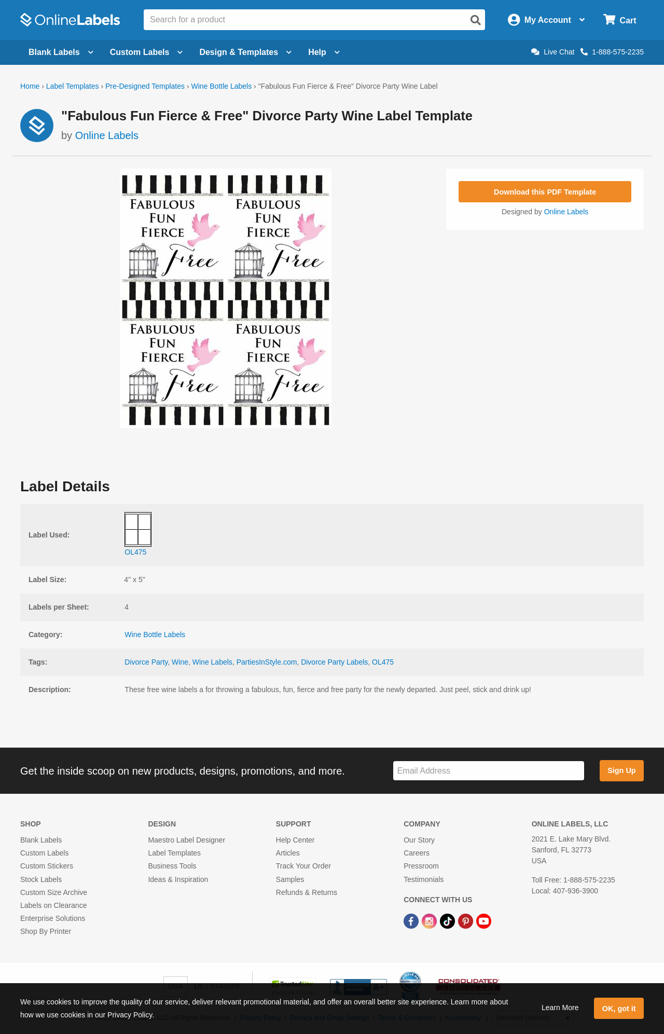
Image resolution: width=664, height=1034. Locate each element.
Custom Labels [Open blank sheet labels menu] (146, 52)
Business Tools (172, 866)
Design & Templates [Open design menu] (245, 52)
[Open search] (475, 20)
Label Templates (72, 86)
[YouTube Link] (483, 920)
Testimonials (424, 879)
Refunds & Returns (306, 892)
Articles (288, 853)
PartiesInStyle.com (267, 662)
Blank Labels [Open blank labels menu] (61, 52)
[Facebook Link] (412, 920)
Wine (180, 662)
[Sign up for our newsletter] (488, 770)
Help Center (295, 840)
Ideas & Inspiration (178, 879)
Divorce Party (146, 662)
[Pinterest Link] (466, 920)
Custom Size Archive (53, 892)
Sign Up (621, 770)
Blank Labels (41, 840)
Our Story (419, 840)
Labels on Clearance (53, 905)
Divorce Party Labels (334, 662)
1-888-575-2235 (612, 52)
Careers (417, 853)
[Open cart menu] (620, 20)
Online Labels (107, 135)
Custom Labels (44, 853)
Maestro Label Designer (186, 840)
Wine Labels (212, 662)
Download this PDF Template (545, 192)
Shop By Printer (45, 931)
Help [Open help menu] (324, 52)
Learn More (560, 1007)
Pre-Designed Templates (145, 86)
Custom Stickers (46, 866)
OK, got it (619, 1008)
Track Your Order (303, 866)
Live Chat (552, 52)
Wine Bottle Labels (221, 86)
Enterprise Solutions (52, 918)
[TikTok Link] (448, 920)
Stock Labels (41, 879)
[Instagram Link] (430, 920)
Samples (290, 879)
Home (29, 86)
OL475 (383, 662)
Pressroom (421, 866)
